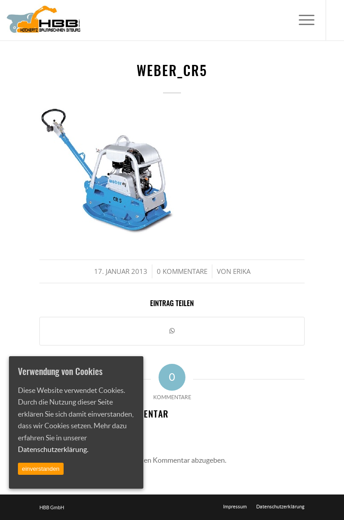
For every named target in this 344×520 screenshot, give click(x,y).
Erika (241, 271)
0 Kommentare (182, 271)
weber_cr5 (172, 72)
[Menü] (302, 20)
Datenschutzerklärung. (53, 449)
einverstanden (41, 468)
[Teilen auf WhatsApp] (172, 331)
